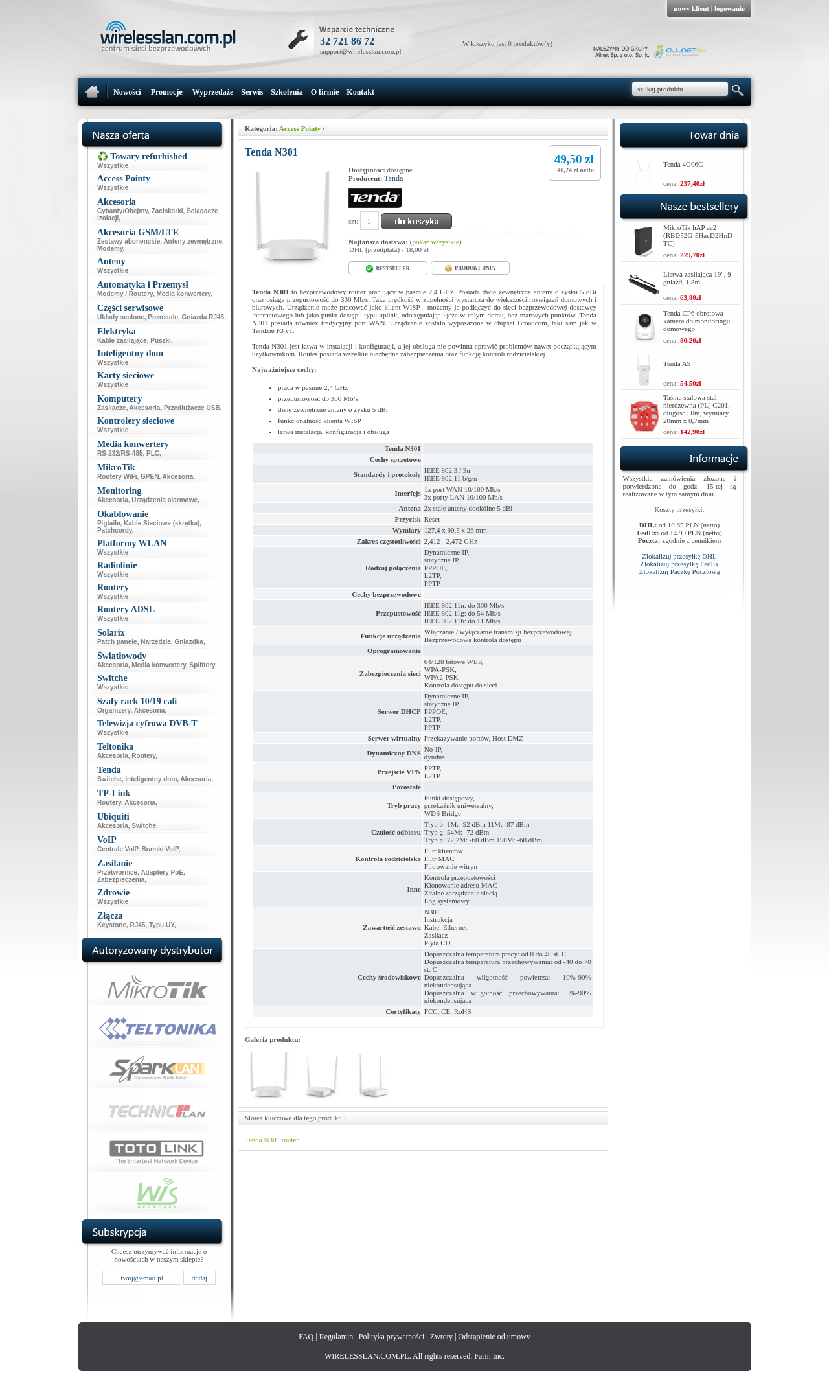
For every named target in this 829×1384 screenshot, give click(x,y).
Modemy (110, 248)
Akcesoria (145, 407)
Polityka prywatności (392, 1336)
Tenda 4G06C (683, 164)
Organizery (114, 710)
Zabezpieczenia (120, 879)
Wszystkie (112, 165)
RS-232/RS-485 (120, 453)
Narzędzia (156, 641)
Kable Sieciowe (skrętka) (161, 523)
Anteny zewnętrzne (192, 241)
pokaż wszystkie (435, 242)
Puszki (160, 340)
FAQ (306, 1336)
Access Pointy (300, 128)
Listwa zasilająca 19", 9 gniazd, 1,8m (697, 278)
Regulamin (336, 1336)
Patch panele (117, 641)
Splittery (202, 665)
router (290, 1140)
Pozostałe (163, 317)
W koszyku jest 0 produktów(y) (507, 43)
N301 (271, 1140)
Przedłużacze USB (192, 407)
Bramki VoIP (160, 849)
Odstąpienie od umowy (494, 1336)
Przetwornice (117, 872)
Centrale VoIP (117, 849)
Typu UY (161, 924)
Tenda (393, 178)
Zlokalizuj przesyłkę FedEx (679, 564)
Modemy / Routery (125, 293)
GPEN (150, 476)
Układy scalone (120, 317)
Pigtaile (108, 523)
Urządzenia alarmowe (164, 499)
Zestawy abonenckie (128, 241)
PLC (152, 453)
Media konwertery (183, 293)
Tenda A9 (676, 363)
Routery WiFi (117, 476)
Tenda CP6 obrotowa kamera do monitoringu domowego (696, 320)
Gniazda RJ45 (203, 317)
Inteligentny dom (151, 779)
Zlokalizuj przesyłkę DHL (679, 556)
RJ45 (138, 924)
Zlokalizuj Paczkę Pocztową (679, 571)
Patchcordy (114, 530)
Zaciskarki (167, 210)
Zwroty (441, 1336)
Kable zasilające (122, 340)
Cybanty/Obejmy (122, 210)
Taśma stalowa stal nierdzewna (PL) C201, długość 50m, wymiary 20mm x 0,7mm (696, 408)
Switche (109, 779)
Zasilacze (111, 407)
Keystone (111, 924)
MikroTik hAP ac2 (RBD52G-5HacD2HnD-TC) (699, 235)
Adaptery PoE (162, 872)
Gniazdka (188, 641)
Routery (143, 755)
